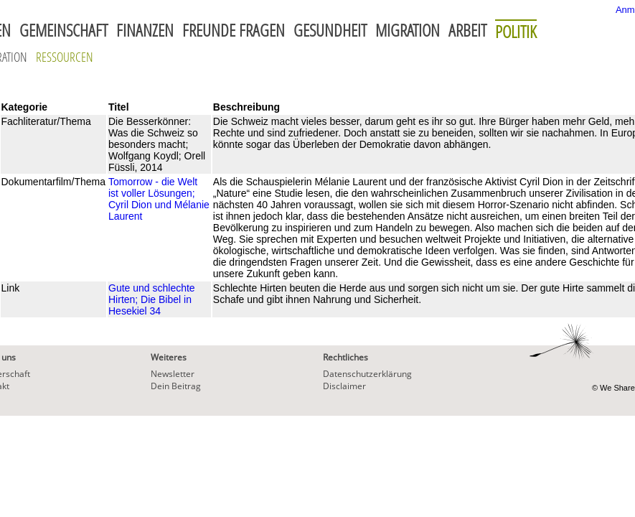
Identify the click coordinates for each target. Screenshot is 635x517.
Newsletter (172, 374)
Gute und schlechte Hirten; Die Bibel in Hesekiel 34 (151, 299)
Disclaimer (344, 386)
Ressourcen (64, 56)
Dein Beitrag (176, 386)
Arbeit (467, 30)
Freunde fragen (233, 30)
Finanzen (145, 30)
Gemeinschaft (63, 30)
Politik (516, 30)
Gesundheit (330, 30)
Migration (407, 30)
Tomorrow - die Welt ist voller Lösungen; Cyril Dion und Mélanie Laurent (159, 199)
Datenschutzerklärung (367, 374)
